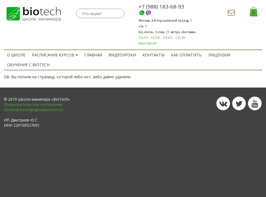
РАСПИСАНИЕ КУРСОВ (54, 55)
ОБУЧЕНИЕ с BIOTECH (28, 64)
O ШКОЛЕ (16, 54)
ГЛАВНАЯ (92, 54)
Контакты (152, 54)
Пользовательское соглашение (33, 104)
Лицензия (215, 54)
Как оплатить (184, 54)
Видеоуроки (121, 54)
